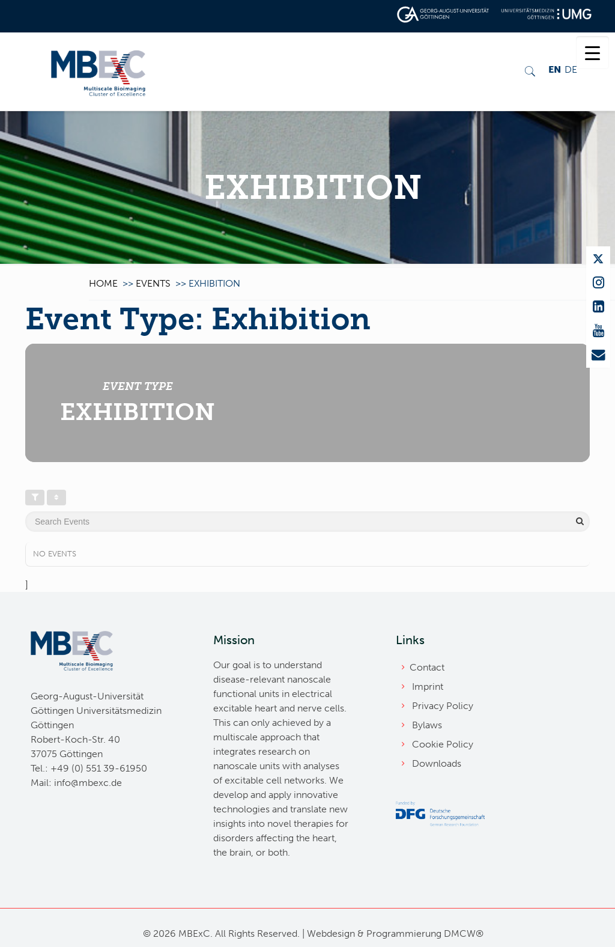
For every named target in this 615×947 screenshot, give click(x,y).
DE (571, 69)
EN (554, 69)
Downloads (436, 763)
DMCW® (463, 933)
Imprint (427, 686)
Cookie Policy (442, 744)
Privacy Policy (442, 705)
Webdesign (331, 933)
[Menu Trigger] (592, 52)
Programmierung (403, 933)
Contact (427, 667)
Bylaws (427, 725)
